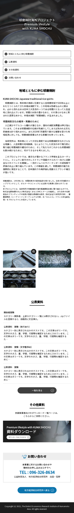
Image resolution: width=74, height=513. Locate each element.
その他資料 (14, 69)
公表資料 (13, 61)
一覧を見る (37, 390)
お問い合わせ (15, 77)
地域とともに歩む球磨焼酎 (21, 53)
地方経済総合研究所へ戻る (37, 490)
